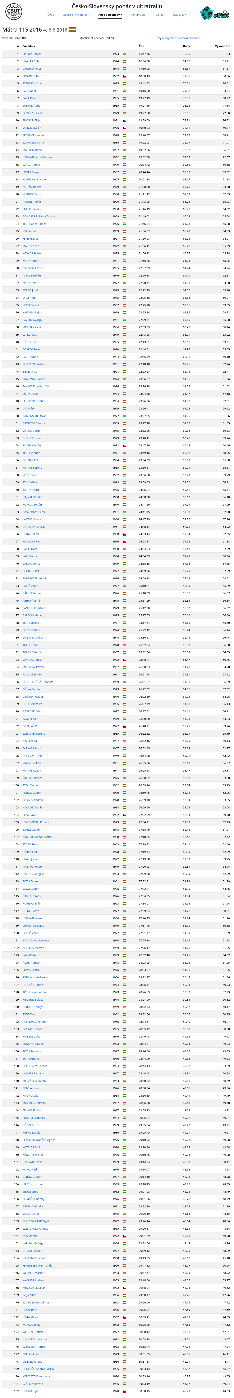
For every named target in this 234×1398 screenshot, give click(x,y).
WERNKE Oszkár (33, 1332)
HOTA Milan (30, 1317)
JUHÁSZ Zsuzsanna (35, 1339)
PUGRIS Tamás (32, 201)
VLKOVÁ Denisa (32, 659)
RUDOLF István (32, 674)
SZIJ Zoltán (29, 1295)
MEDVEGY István (33, 667)
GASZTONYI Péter (34, 512)
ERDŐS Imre (30, 1191)
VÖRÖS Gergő (32, 430)
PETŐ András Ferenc (36, 977)
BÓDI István (30, 342)
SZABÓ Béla (30, 844)
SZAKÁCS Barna (33, 1029)
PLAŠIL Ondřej (32, 445)
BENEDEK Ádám (33, 711)
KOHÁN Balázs (32, 187)
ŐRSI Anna (29, 297)
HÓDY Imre (30, 1310)
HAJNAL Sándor (33, 497)
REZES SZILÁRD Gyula (36, 1221)
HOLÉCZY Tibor (32, 756)
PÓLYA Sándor (32, 689)
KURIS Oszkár (31, 903)
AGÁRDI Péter (31, 349)
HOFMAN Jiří (31, 1391)
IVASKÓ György (32, 320)
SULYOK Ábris (31, 105)
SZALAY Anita (31, 1354)
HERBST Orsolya (33, 1007)
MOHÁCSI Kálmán (34, 1103)
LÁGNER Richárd (33, 1073)
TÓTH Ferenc (31, 881)
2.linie (159, 14)
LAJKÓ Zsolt (30, 586)
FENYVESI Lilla (32, 1110)
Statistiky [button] (178, 14)
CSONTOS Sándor (34, 423)
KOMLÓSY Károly (33, 1199)
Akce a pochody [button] (109, 14)
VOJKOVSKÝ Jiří (32, 128)
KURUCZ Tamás (32, 194)
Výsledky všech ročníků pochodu (179, 38)
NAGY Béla (29, 283)
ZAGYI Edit (29, 719)
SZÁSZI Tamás (31, 164)
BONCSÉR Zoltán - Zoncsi (39, 216)
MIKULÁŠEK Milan (34, 1288)
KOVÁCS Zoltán (32, 504)
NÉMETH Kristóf (33, 1155)
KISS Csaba (30, 741)
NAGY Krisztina (32, 1184)
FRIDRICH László (33, 135)
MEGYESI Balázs (33, 999)
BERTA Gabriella (33, 1206)
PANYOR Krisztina (34, 608)
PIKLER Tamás (32, 896)
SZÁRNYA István (33, 1384)
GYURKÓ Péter (32, 68)
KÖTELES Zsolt (32, 1147)
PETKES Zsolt (31, 571)
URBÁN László (32, 1251)
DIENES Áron (31, 911)
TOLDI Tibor (30, 645)
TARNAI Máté (31, 490)
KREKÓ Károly (31, 1132)
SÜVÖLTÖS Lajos (33, 925)
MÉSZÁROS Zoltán (34, 1081)
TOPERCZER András (35, 578)
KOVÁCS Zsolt (31, 1324)
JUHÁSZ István (32, 275)
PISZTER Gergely (33, 874)
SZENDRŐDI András (35, 1228)
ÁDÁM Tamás (31, 962)
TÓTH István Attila (34, 992)
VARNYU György (33, 1243)
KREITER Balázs (32, 778)
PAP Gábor (29, 91)
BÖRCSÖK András (34, 527)
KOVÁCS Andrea (33, 800)
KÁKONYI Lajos (32, 312)
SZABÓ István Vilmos (36, 1302)
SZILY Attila (30, 482)
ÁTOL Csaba (30, 785)
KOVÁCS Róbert (32, 253)
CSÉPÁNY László (33, 268)
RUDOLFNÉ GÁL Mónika (38, 682)
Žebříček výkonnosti (76, 14)
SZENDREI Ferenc (34, 733)
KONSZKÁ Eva (31, 541)
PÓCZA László (31, 1125)
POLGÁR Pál (30, 460)
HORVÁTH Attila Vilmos (37, 157)
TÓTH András (31, 1058)
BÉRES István (31, 371)
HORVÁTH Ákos (32, 918)
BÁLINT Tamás (32, 593)
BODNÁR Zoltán (33, 985)
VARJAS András (32, 955)
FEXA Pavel (30, 815)
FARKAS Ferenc (32, 467)
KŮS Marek (30, 1236)
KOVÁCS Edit (31, 1169)
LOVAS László (31, 970)
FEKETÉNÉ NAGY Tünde (37, 1265)
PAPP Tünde (30, 357)
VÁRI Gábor (30, 556)
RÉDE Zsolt (29, 1014)
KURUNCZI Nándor (35, 179)
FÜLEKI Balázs (32, 209)
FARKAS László (32, 748)
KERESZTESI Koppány (36, 1376)
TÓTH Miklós (31, 623)
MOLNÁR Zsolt (32, 327)
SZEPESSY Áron (32, 83)
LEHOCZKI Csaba (33, 401)
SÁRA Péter (30, 98)
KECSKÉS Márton (33, 948)
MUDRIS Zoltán (32, 1036)
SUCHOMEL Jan (32, 120)
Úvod (50, 14)
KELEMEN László (33, 364)
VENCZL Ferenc (32, 1361)
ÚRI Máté (29, 408)
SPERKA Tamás (32, 54)
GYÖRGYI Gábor (33, 696)
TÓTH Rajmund (32, 1051)
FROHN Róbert (32, 76)
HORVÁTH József (33, 1162)
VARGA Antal (31, 1213)
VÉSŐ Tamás (31, 475)
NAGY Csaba (31, 1095)
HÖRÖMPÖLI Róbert (36, 822)
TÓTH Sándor (31, 453)
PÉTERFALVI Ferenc (35, 1066)
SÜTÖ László (31, 394)
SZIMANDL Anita (33, 142)
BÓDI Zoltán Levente (36, 940)
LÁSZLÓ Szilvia (32, 519)
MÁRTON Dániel (33, 150)
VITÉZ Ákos (30, 334)
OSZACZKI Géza (33, 113)
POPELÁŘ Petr (32, 726)
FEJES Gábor (30, 238)
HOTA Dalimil (31, 534)
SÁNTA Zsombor (33, 637)
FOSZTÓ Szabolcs (34, 1118)
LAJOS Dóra (30, 549)
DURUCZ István (32, 438)
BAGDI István (31, 829)
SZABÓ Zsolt (30, 933)
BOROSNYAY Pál (33, 704)
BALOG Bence (31, 563)
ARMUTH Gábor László (37, 837)
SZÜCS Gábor (31, 630)
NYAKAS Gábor (32, 61)
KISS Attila (29, 231)
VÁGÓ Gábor (31, 889)
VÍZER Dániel (31, 305)
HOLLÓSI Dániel (33, 807)
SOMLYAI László (33, 1044)
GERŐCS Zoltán (32, 1177)
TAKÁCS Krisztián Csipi (37, 386)
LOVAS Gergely (32, 172)
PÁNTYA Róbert (32, 866)
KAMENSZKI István (35, 416)
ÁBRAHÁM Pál (32, 600)
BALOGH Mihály (33, 615)
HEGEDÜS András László (38, 1369)
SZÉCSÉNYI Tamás (34, 1346)
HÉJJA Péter (30, 852)
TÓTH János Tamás (35, 224)
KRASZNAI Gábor (33, 379)
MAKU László (31, 246)
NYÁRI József (31, 859)
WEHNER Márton (33, 1273)
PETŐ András (31, 1088)
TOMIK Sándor (32, 652)
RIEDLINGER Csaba (35, 1258)
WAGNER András (33, 1280)
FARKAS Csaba (32, 770)
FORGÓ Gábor (32, 792)
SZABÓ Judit (30, 290)
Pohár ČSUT (139, 14)
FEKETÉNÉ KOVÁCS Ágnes (39, 1140)
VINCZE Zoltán (32, 763)
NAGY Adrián (31, 261)
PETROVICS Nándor (35, 1022)
